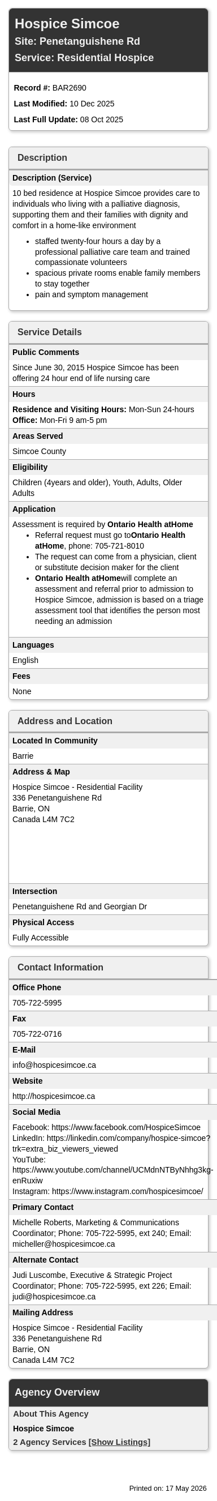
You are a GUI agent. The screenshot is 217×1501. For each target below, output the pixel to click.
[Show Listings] (119, 1442)
